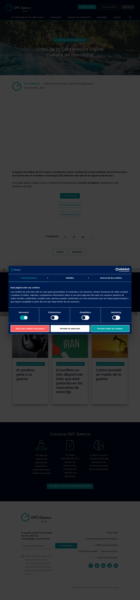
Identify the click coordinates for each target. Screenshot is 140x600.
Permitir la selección (70, 328)
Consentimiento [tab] (29, 278)
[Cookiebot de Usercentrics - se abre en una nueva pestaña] (117, 270)
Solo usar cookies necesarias (30, 328)
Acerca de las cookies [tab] (111, 278)
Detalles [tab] (70, 278)
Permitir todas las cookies (110, 328)
